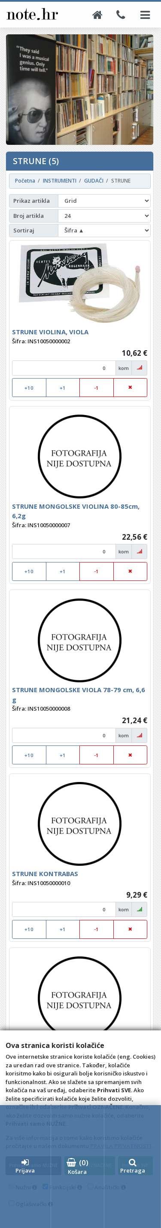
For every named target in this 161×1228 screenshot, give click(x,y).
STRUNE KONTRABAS (45, 873)
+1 (63, 388)
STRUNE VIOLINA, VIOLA (50, 331)
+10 (28, 388)
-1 (96, 388)
